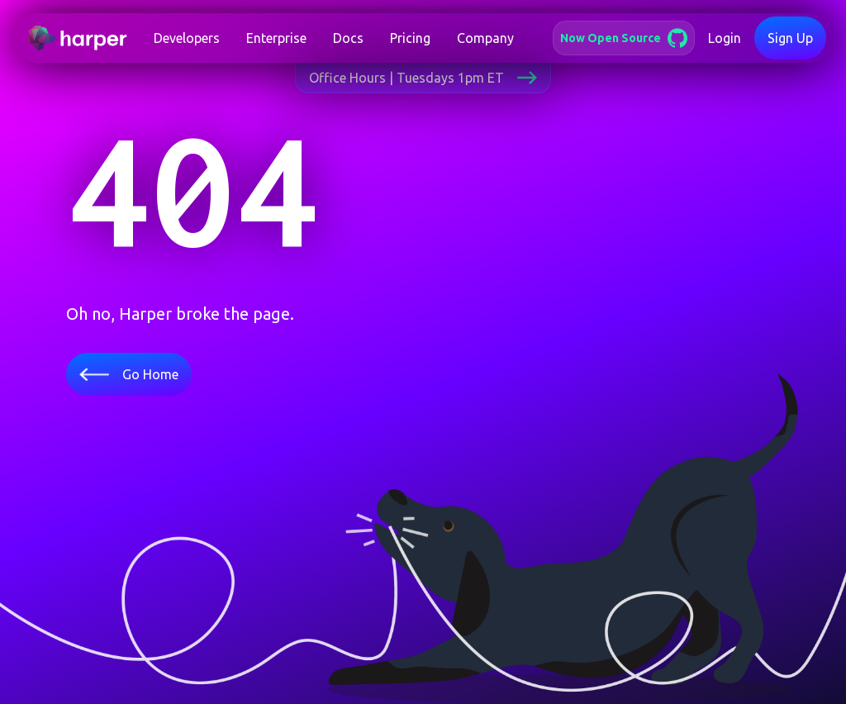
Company (485, 38)
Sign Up (790, 38)
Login (724, 38)
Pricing (410, 38)
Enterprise (276, 38)
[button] (186, 38)
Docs (348, 38)
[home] (83, 38)
